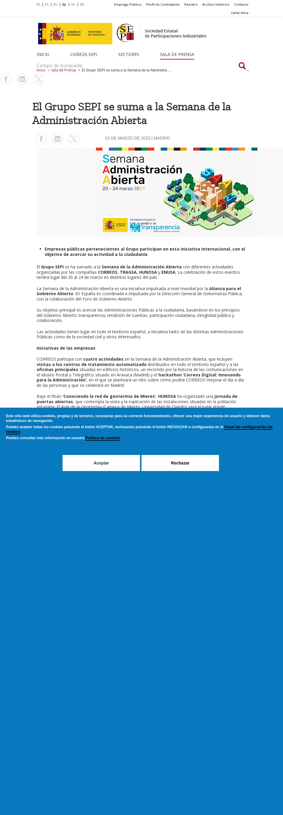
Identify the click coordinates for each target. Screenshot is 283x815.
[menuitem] (39, 4)
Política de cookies (102, 438)
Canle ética (239, 12)
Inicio (43, 54)
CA (47, 4)
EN (82, 4)
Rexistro (191, 4)
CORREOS (46, 359)
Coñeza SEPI (83, 54)
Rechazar (180, 463)
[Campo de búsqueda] (242, 66)
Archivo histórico (215, 4)
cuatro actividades (103, 359)
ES (38, 4)
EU (55, 4)
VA (73, 4)
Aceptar (101, 463)
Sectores (128, 54)
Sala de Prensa (177, 54)
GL (64, 4)
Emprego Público (128, 4)
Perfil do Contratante (163, 4)
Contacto (241, 4)
